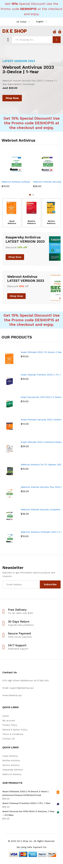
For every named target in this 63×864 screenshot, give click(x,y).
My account (8, 720)
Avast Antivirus (12, 222)
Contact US (8, 738)
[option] (31, 79)
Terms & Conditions (12, 734)
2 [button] (33, 195)
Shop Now (12, 98)
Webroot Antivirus (11, 774)
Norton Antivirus (51, 222)
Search (57, 39)
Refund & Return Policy (14, 729)
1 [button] (30, 195)
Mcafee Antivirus (31, 222)
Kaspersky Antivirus (12, 769)
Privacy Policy (9, 725)
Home (5, 716)
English (40, 21)
